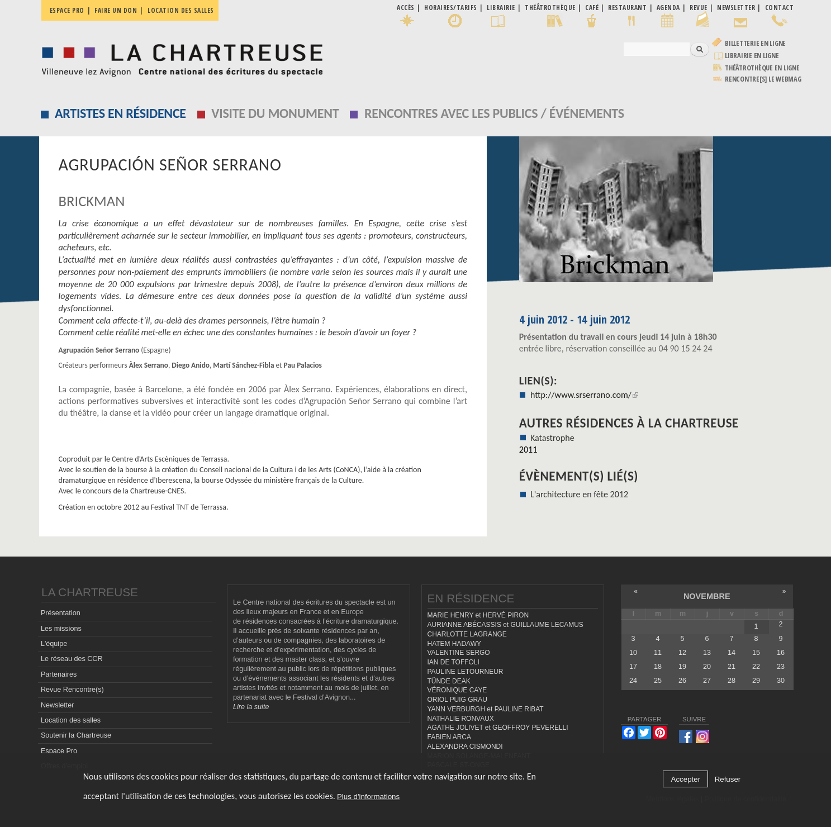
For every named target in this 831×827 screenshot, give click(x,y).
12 (682, 652)
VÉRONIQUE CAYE (457, 690)
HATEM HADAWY (454, 643)
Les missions (61, 628)
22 (756, 667)
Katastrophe (552, 437)
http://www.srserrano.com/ (584, 394)
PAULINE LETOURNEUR (466, 671)
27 (707, 681)
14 (731, 652)
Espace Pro (59, 750)
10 (633, 652)
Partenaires (59, 674)
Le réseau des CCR (72, 659)
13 (707, 652)
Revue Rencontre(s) (72, 689)
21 (731, 667)
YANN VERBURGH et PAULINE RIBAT (486, 708)
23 (781, 667)
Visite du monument (275, 113)
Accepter (686, 779)
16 (781, 652)
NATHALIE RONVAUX (461, 718)
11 (658, 652)
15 (756, 652)
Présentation (60, 613)
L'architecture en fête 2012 (579, 494)
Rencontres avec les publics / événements (494, 113)
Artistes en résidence (120, 113)
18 (658, 667)
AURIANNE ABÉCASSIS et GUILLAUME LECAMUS (505, 625)
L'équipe (54, 643)
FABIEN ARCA (450, 737)
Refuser (728, 779)
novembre (706, 596)
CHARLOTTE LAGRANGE (467, 634)
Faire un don (115, 10)
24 (633, 681)
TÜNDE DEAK (449, 681)
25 (658, 681)
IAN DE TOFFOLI (453, 662)
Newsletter (57, 705)
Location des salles (181, 10)
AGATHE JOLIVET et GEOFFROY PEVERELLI (498, 727)
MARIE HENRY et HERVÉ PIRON (478, 615)
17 (633, 667)
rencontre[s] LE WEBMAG (763, 79)
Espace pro (67, 10)
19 (682, 667)
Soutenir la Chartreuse (76, 735)
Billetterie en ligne (755, 43)
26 (682, 681)
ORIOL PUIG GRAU (457, 700)
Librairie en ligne (752, 55)
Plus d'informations (368, 796)
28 (731, 681)
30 (781, 681)
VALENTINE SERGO (459, 653)
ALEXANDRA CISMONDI (465, 746)
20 (707, 667)
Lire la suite (251, 706)
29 (756, 681)
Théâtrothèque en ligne (762, 68)
